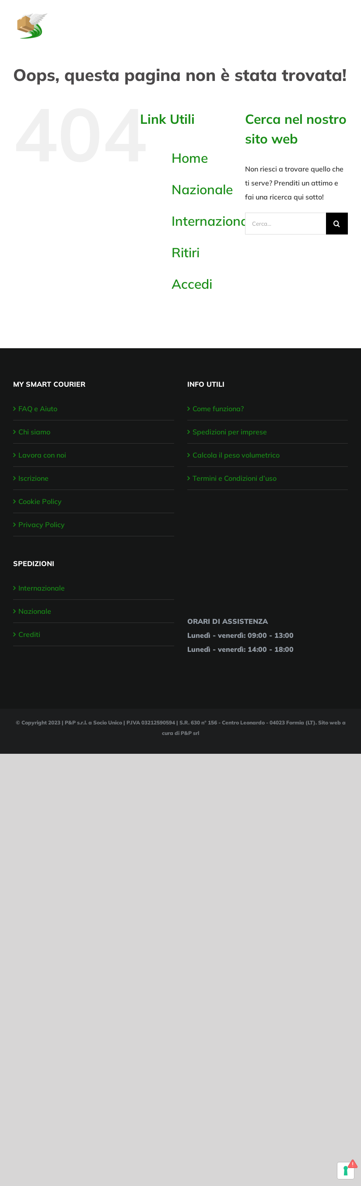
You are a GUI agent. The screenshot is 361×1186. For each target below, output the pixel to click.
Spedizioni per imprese (230, 431)
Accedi (192, 284)
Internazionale (215, 221)
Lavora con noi (42, 455)
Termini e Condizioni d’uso (235, 478)
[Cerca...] (285, 223)
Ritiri (186, 252)
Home (190, 158)
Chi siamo (34, 431)
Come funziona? (218, 408)
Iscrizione (33, 478)
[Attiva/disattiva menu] (342, 21)
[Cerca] (337, 223)
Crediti (29, 634)
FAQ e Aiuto (37, 408)
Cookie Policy (40, 501)
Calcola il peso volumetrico (236, 455)
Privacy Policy (41, 524)
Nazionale (202, 189)
